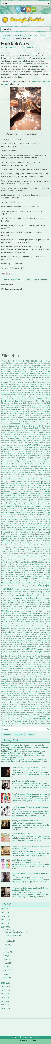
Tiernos (37, 702)
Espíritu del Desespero (35, 500)
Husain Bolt (44, 534)
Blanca (3, 403)
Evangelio (46, 504)
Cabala (47, 407)
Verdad (39, 715)
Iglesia (8, 536)
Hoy (8, 534)
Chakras (12, 426)
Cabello (11, 409)
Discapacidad (37, 475)
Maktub (24, 572)
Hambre (32, 527)
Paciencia (31, 613)
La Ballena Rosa (28, 556)
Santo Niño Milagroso (29, 675)
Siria (42, 683)
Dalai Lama (35, 451)
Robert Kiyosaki (28, 660)
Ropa (29, 662)
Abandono (16, 363)
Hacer (19, 527)
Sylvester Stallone (27, 695)
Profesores (46, 638)
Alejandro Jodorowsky (29, 373)
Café (23, 409)
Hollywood (46, 530)
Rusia (48, 662)
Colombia (40, 432)
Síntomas (33, 683)
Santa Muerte (36, 673)
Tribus (19, 706)
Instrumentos (45, 541)
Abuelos (16, 365)
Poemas (17, 632)
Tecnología (35, 698)
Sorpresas (39, 689)
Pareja (16, 620)
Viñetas (19, 719)
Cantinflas (27, 415)
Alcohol (11, 373)
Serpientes (10, 681)
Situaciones (5, 685)
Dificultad (4, 475)
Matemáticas (5, 581)
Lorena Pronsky (17, 566)
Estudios (34, 504)
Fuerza (3, 519)
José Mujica (45, 549)
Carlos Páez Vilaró (7, 420)
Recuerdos (46, 647)
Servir (16, 681)
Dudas (24, 481)
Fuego (35, 517)
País (42, 613)
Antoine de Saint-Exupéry (26, 386)
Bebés (34, 399)
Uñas (16, 710)
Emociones (45, 487)
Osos (16, 613)
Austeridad (24, 395)
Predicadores (18, 634)
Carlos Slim (17, 420)
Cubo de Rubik (24, 447)
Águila (21, 371)
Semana (40, 677)
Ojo (19, 609)
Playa (48, 630)
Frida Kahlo (26, 517)
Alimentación (13, 375)
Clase (12, 430)
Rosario (34, 662)
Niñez (36, 605)
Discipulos (46, 475)
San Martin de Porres (13, 671)
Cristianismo (32, 445)
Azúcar (36, 397)
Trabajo (37, 704)
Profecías (29, 638)
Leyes (29, 562)
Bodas (25, 403)
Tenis (20, 700)
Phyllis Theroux (34, 628)
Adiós (18, 369)
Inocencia (37, 541)
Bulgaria (16, 407)
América (47, 378)
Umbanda (16, 708)
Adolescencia (25, 369)
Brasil (19, 405)
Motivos (39, 596)
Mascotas (26, 579)
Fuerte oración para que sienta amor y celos (29, 768)
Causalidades (33, 422)
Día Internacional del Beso (27, 468)
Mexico (41, 589)
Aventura (10, 397)
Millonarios (5, 594)
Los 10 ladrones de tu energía (23, 781)
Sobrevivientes (20, 685)
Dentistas (4, 456)
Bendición (46, 399)
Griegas (29, 525)
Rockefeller (4, 662)
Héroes (3, 530)
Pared (11, 620)
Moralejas (20, 596)
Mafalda (4, 572)
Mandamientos (6, 575)
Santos (40, 675)
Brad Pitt (13, 405)
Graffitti (4, 525)
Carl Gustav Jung (44, 418)
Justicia (23, 554)
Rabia (11, 645)
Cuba (16, 447)
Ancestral (40, 380)
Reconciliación (36, 647)
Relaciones (25, 652)
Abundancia (24, 365)
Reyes (27, 658)
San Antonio (43, 666)
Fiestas (34, 512)
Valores (26, 713)
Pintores (4, 630)
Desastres (46, 458)
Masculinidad (36, 579)
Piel (48, 628)
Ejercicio (30, 485)
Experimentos (24, 506)
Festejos (29, 512)
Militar (47, 592)
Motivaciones (30, 596)
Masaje (8, 579)
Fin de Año (34, 36)
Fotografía (40, 514)
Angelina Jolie (22, 382)
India (28, 539)
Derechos (47, 456)
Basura (21, 399)
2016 (20, 361)
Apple (25, 388)
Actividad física (32, 367)
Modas (32, 594)
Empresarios (5, 491)
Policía (34, 632)
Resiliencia (21, 656)
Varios (31, 713)
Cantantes (12, 415)
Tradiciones (45, 704)
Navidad (13, 602)
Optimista (46, 609)
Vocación (42, 721)
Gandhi (11, 521)
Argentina (5, 392)
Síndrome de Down (24, 683)
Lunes (24, 568)
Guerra (35, 525)
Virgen (19, 721)
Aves (15, 397)
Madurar (38, 570)
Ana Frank (32, 380)
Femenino (38, 510)
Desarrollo (38, 458)
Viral (14, 721)
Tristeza (30, 706)
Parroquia (22, 620)
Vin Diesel (12, 719)
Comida (26, 434)
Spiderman (16, 691)
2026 (3, 909)
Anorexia (10, 384)
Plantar (30, 630)
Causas (42, 422)
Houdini (3, 534)
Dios (23, 474)
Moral (13, 596)
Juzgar (36, 554)
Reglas (10, 652)
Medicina (5, 583)
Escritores (13, 498)
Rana (28, 645)
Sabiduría (4, 664)
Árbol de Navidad (14, 390)
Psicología (19, 643)
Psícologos (35, 643)
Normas (4, 607)
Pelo (42, 624)
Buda (40, 405)
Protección (39, 641)
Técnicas (27, 698)
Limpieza (11, 564)
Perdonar (4, 626)
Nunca (21, 607)
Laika (8, 558)
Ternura (3, 702)
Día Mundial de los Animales (21, 470)
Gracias (41, 523)
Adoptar (33, 369)
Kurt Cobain (18, 556)
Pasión (41, 620)
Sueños (19, 693)
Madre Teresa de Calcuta (18, 570)
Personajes (45, 626)
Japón (21, 547)
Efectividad (11, 485)
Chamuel (25, 426)
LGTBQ (34, 562)
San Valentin (24, 671)
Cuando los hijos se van (21, 834)
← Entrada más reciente (11, 279)
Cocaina (38, 430)
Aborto (30, 363)
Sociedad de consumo (41, 685)
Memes (3, 586)
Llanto (38, 564)
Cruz (3, 447)
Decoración (29, 453)
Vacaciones (41, 710)
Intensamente (31, 543)
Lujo (19, 568)
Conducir (38, 436)
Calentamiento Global (41, 409)
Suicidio (42, 693)
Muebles (10, 598)
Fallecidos (10, 508)
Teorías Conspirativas (37, 700)
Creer (13, 445)
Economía (47, 481)
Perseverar (35, 626)
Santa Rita (46, 673)
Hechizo (38, 527)
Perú (11, 628)
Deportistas (31, 456)
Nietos (30, 605)
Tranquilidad (12, 706)
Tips (48, 702)
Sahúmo (36, 664)
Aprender (31, 388)
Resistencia (30, 656)
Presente (19, 636)
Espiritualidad (26, 502)
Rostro (39, 662)
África (3, 371)
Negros (34, 602)
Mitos (27, 594)
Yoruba (3, 725)
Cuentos (46, 447)
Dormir (8, 481)
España (47, 498)
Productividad (21, 638)
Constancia (35, 438)
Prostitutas (30, 641)
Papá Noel (19, 618)
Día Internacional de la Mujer (35, 466)
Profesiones (37, 638)
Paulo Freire (34, 622)
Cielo (35, 428)
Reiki (14, 652)
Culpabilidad (33, 449)
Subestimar (5, 693)
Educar (4, 485)
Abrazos (37, 363)
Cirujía (3, 430)
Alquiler (39, 375)
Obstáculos (46, 607)
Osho (12, 613)
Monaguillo (38, 594)
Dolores (21, 479)
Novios (16, 607)
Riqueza (4, 660)
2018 (28, 361)
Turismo (41, 706)
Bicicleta (23, 401)
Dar (44, 451)
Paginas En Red (10, 47)
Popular (7, 735)
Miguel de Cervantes (29, 592)
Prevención (36, 636)
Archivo (30, 735)
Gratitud (10, 525)
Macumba (46, 568)
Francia (4, 517)
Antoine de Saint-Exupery (9, 386)
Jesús (37, 547)
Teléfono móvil (45, 698)
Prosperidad (21, 641)
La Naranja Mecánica (42, 556)
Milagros (41, 592)
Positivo (10, 634)
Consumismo (45, 438)
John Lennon (10, 549)
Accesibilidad (45, 365)
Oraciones (6, 611)
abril (5, 967)
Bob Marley (18, 403)
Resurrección (14, 658)
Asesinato (46, 392)
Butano (41, 407)
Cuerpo (18, 449)
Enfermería (25, 494)
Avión (19, 397)
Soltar (42, 687)
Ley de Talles (14, 562)
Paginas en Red (30, 1040)
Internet (40, 543)
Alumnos (46, 375)
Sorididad (31, 689)
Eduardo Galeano (35, 483)
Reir (18, 652)
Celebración (5, 424)
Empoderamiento (31, 489)
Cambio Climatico (24, 411)
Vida (30, 717)
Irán (29, 545)
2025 (3, 912)
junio (5, 959)
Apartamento (11, 388)
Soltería (47, 687)
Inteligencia (5, 543)
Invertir (17, 545)
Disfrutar (30, 477)
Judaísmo (35, 552)
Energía (47, 491)
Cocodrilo (4, 432)
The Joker (17, 702)
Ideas (3, 536)
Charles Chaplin (35, 426)
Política (40, 632)
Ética (39, 504)
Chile (3, 428)
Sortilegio (47, 689)
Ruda (43, 662)
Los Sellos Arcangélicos (21, 860)
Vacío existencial (6, 713)
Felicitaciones (23, 36)
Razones (47, 645)
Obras (39, 607)
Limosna (4, 564)
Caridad (30, 418)
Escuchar (21, 498)
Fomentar (33, 514)
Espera (9, 500)
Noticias (10, 607)
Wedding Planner (13, 723)
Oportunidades (36, 609)
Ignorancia (15, 536)
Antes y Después (44, 384)
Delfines (47, 453)
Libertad (41, 562)
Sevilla (20, 681)
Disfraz (23, 477)
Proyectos (12, 643)
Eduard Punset (23, 483)
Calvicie (8, 411)
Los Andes (26, 566)
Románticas (22, 662)
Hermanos (46, 527)
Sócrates (4, 687)
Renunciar (12, 654)
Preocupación (11, 636)
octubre (7, 945)
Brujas (35, 405)
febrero (6, 974)
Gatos (36, 521)
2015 (3, 1001)
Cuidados (25, 449)
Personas (5, 628)
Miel (20, 592)
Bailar (41, 397)
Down (13, 481)
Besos (12, 401)
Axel (23, 397)
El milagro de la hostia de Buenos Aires (27, 821)
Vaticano (37, 713)
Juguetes (16, 554)
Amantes (23, 378)
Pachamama (23, 613)
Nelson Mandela (44, 602)
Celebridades (15, 424)
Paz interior (46, 622)
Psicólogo (27, 643)
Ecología (39, 481)
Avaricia (4, 397)
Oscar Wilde (5, 613)
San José (38, 668)
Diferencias (46, 472)
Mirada (12, 594)
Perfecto (12, 626)
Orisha (35, 611)
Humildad (30, 534)
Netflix (3, 605)
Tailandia (36, 695)
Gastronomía (23, 521)
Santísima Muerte (14, 675)
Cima (44, 428)
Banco (3, 399)
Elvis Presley (28, 487)
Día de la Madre (20, 462)
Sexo (24, 681)
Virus (25, 721)
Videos (42, 717)
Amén (41, 378)
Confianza (46, 436)
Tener (16, 700)
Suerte (25, 693)
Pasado (29, 620)
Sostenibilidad (6, 691)
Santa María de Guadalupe (19, 673)
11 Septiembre (5, 361)
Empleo (21, 489)
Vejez (48, 713)
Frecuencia (18, 517)
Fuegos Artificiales (44, 517)
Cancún (47, 413)
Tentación (26, 700)
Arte (25, 392)
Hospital (46, 532)
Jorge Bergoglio (21, 549)
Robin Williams (40, 660)
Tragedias (4, 706)
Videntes (35, 717)
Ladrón (3, 558)
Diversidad (46, 477)
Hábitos (8, 527)
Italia (43, 545)
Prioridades (5, 638)
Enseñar (4, 496)
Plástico (42, 630)
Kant (40, 554)
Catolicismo (22, 422)
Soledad (21, 687)
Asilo (8, 395)
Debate (3, 453)
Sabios (12, 664)
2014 (16, 361)
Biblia (17, 401)
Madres (32, 570)
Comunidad (22, 436)
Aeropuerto (46, 369)
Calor (3, 411)
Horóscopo (39, 532)
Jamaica (15, 547)
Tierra (43, 702)
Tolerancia (4, 704)
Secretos (9, 677)
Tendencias (9, 700)
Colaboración (20, 432)
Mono (8, 596)
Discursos (16, 477)
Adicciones (11, 369)
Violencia (34, 719)
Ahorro (27, 371)
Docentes (4, 479)
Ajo (37, 371)
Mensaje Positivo (29, 586)
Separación (38, 679)
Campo (27, 413)
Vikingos (4, 719)
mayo (6, 963)
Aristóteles (13, 392)
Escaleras (4, 498)
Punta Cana (5, 645)
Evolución (10, 506)
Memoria (10, 586)
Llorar (43, 564)
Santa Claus (42, 671)
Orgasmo (24, 611)
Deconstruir (20, 453)
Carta (35, 420)
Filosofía (41, 512)
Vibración (24, 717)
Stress (48, 691)
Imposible (4, 539)
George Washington (26, 523)
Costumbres (28, 443)
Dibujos (8, 472)
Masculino (46, 579)
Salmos (47, 664)
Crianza (18, 445)
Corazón (19, 441)
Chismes (13, 428)
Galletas (4, 521)
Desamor (11, 458)
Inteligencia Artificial (18, 543)
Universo (10, 710)
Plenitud (4, 632)
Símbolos (14, 683)
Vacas (48, 710)
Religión (39, 651)
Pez (27, 628)
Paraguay (40, 618)
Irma (32, 545)
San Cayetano (10, 668)
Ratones (41, 645)
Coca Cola (32, 430)
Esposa (35, 502)
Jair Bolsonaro (6, 547)
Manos (21, 575)
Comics (13, 434)
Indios (33, 539)
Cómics (19, 434)
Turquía (47, 706)
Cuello (40, 447)
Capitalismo (5, 418)
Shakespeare (39, 681)
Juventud (29, 554)
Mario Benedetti (32, 577)
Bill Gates (38, 401)
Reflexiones (38, 649)
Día (30, 460)
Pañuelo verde (28, 615)
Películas (36, 624)
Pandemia (20, 615)
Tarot (22, 698)
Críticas (47, 445)
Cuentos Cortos (7, 449)
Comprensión (13, 436)
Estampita (4, 504)
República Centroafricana (25, 654)
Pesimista (21, 628)
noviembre (8, 941)
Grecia (16, 525)
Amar (29, 378)
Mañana (4, 577)
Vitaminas (31, 721)
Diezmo (38, 472)
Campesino (20, 413)
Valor (15, 713)
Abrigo (3, 365)
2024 (3, 916)
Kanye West (46, 554)
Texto (10, 702)
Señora (32, 679)
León (36, 560)
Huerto (12, 534)
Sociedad (29, 685)
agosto (6, 952)
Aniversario (46, 382)
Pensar (47, 624)
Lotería (47, 566)
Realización (11, 647)
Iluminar (30, 536)
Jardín (26, 547)
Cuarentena (9, 447)
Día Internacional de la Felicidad (12, 466)
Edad (3, 483)
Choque (18, 428)
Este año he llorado (13, 936)
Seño (27, 679)
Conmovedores (13, 438)
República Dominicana (9, 656)
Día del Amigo (14, 464)
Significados (5, 683)
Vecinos (42, 713)
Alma (21, 375)
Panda (13, 615)
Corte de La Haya (39, 441)
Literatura (32, 564)
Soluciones (4, 689)
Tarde (12, 698)
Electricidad (13, 487)
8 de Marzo (46, 361)
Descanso (4, 460)
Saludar (26, 666)
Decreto (36, 453)
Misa (17, 594)
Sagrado (29, 664)
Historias (31, 529)
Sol (9, 687)
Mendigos (18, 586)
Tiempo (31, 702)
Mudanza (4, 598)
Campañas (12, 413)
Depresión (39, 456)
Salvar (31, 666)
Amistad (11, 380)
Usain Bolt (28, 710)
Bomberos (40, 403)
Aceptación (11, 367)
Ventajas (28, 715)
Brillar (24, 405)
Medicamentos (45, 581)
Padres (37, 613)
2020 (33, 361)
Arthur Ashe (31, 392)
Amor (18, 380)
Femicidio (46, 510)
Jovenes (17, 552)
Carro (31, 420)
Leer (48, 558)
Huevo (16, 534)
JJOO (3, 549)
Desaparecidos (21, 458)
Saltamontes (5, 666)
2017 (25, 361)
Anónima (4, 384)
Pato (2, 622)
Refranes (47, 649)
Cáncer (32, 413)
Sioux (38, 683)
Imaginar (47, 536)
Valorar (20, 713)
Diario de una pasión (43, 470)
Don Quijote (28, 479)
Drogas (18, 481)
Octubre (3, 609)
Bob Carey (10, 403)
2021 (3, 927)
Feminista (14, 512)
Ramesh (23, 645)
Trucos (36, 706)
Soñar (25, 689)
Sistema (47, 683)
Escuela (28, 498)
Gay (41, 521)
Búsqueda (35, 407)
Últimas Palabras (7, 708)
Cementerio (33, 424)
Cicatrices (24, 428)
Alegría (17, 373)
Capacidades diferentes (41, 415)
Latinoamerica (16, 558)
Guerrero (41, 525)
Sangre (35, 671)
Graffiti (47, 523)
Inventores (5, 545)
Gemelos (47, 521)
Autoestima (37, 395)
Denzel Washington (14, 456)
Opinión (27, 609)
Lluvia (48, 564)
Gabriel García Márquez (26, 519)
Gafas (48, 519)
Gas (16, 521)
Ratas (32, 645)
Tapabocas (5, 698)
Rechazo (18, 647)
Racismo (17, 645)
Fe (9, 510)
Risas (11, 660)
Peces (9, 624)
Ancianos (4, 382)
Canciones (40, 413)
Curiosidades (26, 451)
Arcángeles (45, 390)
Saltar (11, 666)
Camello (33, 411)
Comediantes (5, 434)
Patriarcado (8, 622)
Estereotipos (13, 504)
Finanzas (13, 514)
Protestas (47, 641)
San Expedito (29, 668)
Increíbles (21, 539)
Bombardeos (32, 403)
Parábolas (26, 618)
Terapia (47, 700)
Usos (34, 710)
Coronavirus (27, 441)
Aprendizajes (40, 388)
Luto (28, 568)
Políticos (46, 632)
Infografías (5, 541)
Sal (41, 664)
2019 (3, 987)
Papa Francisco (44, 615)
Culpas (40, 449)
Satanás (47, 675)
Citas (8, 430)
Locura (3, 566)
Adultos (39, 369)
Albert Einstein (44, 371)
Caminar (40, 411)
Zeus (11, 725)
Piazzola (43, 628)
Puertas (47, 643)
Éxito (17, 506)
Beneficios (5, 401)
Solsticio (36, 687)
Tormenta (12, 704)
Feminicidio (5, 512)
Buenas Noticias (7, 407)
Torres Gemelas (21, 704)
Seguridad (33, 677)
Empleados (13, 489)
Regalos (4, 652)
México (47, 589)
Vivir (37, 721)
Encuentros (27, 491)
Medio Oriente (33, 583)
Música (15, 600)
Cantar (20, 415)
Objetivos (27, 607)
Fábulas (32, 506)
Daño (40, 451)
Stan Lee (31, 691)
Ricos (37, 658)
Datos (48, 451)
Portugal (4, 634)
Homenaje (13, 532)
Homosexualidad (22, 532)
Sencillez (9, 679)
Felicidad (20, 510)
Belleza (40, 399)
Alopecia (27, 375)
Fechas (13, 510)
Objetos (34, 607)
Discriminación (6, 477)
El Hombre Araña (40, 485)
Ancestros (46, 380)
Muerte (16, 598)
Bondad (47, 403)
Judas (42, 552)
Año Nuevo (12, 36)
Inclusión (13, 539)
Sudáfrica (13, 693)
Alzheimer (4, 378)
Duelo (28, 481)
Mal (30, 572)
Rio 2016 (47, 658)
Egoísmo (23, 485)
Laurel (23, 558)
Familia (23, 508)
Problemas (13, 638)
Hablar (14, 527)
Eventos (3, 506)
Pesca (15, 628)
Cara (12, 418)
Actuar (47, 367)
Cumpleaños (5, 451)
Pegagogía (22, 624)
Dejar (42, 453)
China (7, 428)
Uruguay (21, 710)
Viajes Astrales (16, 717)
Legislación (9, 560)
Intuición (47, 543)
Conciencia (30, 436)
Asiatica (4, 395)
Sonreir (12, 689)
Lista (26, 564)
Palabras (4, 615)
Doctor (11, 479)
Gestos (35, 523)
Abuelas (9, 365)
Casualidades (11, 422)
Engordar (33, 494)
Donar (3, 481)
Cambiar (15, 411)
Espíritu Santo (15, 502)
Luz (32, 568)
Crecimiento (5, 445)
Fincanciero (20, 514)
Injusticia (29, 541)
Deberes (9, 453)
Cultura (47, 449)
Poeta (30, 632)
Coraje (12, 441)
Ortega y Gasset (44, 611)
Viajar (8, 717)
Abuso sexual (35, 365)
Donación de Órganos (41, 479)
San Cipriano (19, 668)
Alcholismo (4, 373)
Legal (3, 560)
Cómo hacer (36, 434)
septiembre (8, 948)
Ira (26, 545)
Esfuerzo (35, 498)
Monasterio (46, 594)
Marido (23, 577)
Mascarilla (16, 579)
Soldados (14, 687)
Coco (48, 430)
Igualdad (23, 536)
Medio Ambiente (22, 583)
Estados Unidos (44, 502)
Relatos (32, 652)
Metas (36, 589)
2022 (36, 361)
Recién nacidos (27, 647)
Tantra (47, 695)
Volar (48, 721)
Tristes (24, 706)
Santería (4, 675)
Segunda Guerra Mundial (21, 677)
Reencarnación (18, 649)
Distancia (38, 477)
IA (49, 534)
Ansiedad (17, 384)
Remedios (47, 652)
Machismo (38, 568)
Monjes (3, 596)
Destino (25, 460)
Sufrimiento (33, 693)
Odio (9, 609)
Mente (23, 589)
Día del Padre (45, 464)
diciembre (7, 930)
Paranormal (5, 620)
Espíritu (24, 500)
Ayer (26, 397)
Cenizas (40, 424)
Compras (4, 436)
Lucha (3, 568)
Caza (48, 422)
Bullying (23, 407)
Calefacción (29, 409)
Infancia (40, 539)
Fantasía (38, 508)
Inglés (23, 541)
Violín (10, 721)
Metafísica (29, 589)
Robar (20, 660)
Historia (23, 530)
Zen (7, 725)
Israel (39, 545)
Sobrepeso (12, 685)
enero (6, 978)
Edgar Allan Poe (11, 483)
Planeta (24, 630)
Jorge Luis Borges (34, 549)
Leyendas (23, 562)
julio (5, 956)
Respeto (37, 656)
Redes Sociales (7, 649)
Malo (34, 572)
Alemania (4, 375)
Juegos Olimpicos (7, 554)
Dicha (14, 472)
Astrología (14, 395)
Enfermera (17, 494)
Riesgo (41, 658)
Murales (4, 600)
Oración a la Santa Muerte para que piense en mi (31, 794)
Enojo (38, 494)
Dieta (33, 472)
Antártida (25, 384)
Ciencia (40, 428)
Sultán (48, 693)
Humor (37, 534)
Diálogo (33, 470)
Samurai (36, 666)
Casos (3, 422)
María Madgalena (14, 577)
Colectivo (28, 432)
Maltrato (40, 572)
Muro (9, 600)
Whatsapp (23, 723)
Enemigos (38, 491)
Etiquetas (18, 735)
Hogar (38, 530)
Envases (26, 496)
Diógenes (17, 475)
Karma (3, 556)
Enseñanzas (45, 494)
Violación (26, 719)
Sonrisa (18, 689)
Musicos (22, 600)
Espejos (3, 500)
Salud (16, 666)
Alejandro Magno (44, 373)
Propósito (12, 641)
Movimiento (46, 596)
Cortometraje (5, 443)
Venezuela (9, 715)
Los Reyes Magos (38, 566)
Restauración (45, 656)
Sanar (30, 671)
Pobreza (10, 632)
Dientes (27, 472)
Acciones (4, 367)
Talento (42, 695)
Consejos (25, 438)
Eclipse (33, 481)
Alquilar (33, 375)
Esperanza (17, 500)
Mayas (37, 581)
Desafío (3, 458)
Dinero (11, 475)
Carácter (17, 418)
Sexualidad (31, 681)
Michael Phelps (6, 592)
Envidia (32, 496)
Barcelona (15, 399)
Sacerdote (20, 664)
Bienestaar (30, 401)
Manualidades (44, 575)
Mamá (47, 572)
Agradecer (10, 371)
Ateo (19, 395)
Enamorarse (17, 491)
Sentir (24, 679)
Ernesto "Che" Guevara (42, 496)
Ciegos (30, 428)
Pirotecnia (11, 630)
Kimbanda (10, 556)
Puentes (41, 643)
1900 (12, 361)
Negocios (28, 602)
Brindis (29, 405)
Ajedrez (33, 371)
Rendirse (4, 654)
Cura (11, 451)
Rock (48, 660)
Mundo (47, 598)
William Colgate (40, 723)
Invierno (22, 545)
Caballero (4, 409)
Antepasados (33, 384)
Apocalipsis (19, 388)
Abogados (23, 363)
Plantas (36, 630)
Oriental (30, 611)
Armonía (20, 392)
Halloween (25, 527)
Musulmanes (31, 600)
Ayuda (31, 397)
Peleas (29, 624)
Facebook (39, 506)
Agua (17, 371)
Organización (16, 611)
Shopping (47, 681)
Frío (31, 517)
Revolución (21, 658)
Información (15, 541)
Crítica (41, 445)
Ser (44, 679)
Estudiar (27, 504)
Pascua (35, 620)
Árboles (25, 390)
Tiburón (24, 702)
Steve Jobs (39, 691)
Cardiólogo (23, 418)
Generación (5, 523)
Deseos (11, 460)
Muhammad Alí (25, 598)
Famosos (30, 508)
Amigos (4, 380)
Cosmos (20, 443)
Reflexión (28, 649)
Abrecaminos (45, 363)
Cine (48, 428)
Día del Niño (35, 464)
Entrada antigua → (41, 279)
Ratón (36, 645)
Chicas (47, 426)
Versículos (46, 715)
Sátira (3, 677)
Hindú (18, 530)
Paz (40, 622)
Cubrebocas (33, 447)
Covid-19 (37, 443)
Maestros (46, 570)
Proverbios (4, 643)
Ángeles (13, 382)
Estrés (21, 504)
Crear (43, 443)
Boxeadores (5, 405)
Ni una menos (12, 605)
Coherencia (11, 432)
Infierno (47, 539)
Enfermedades (7, 494)
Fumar (9, 519)
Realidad (4, 647)
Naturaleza (5, 602)
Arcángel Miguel (34, 390)
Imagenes (38, 536)
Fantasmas (46, 508)
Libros (47, 562)
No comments (28, 47)
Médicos (12, 583)
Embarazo (37, 487)
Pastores (47, 620)
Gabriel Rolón (40, 519)
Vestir (3, 717)
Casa (40, 420)
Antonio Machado (40, 386)
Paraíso (47, 618)
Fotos (47, 514)
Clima (26, 430)
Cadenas (17, 409)
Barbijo (8, 399)
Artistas (38, 392)
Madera (4, 570)
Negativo (21, 602)
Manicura (14, 575)
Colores (47, 432)
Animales (32, 382)
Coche (43, 430)
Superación (5, 695)
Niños (41, 605)
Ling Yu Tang (19, 564)
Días (3, 472)
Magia (10, 572)
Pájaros (47, 613)
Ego (17, 485)
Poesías (24, 632)
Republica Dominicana (42, 654)
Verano (34, 715)
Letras (41, 560)
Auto (30, 395)
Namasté (39, 600)
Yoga (48, 723)
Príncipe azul (45, 636)
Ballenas (47, 397)
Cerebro (47, 424)
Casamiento (46, 420)
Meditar (42, 583)
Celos (22, 424)
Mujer (32, 598)
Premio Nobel (34, 634)
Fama (17, 508)
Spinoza (23, 691)
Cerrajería (4, 426)
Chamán (18, 426)
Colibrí (34, 432)
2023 (40, 361)
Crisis (24, 445)
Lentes (32, 560)
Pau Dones (16, 622)
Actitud (23, 367)
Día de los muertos (34, 462)
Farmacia (4, 510)
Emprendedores (44, 489)
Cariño (35, 418)
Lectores (37, 558)
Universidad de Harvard (32, 708)
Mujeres (40, 598)
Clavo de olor (19, 430)
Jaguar (47, 545)
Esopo (41, 498)
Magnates (17, 572)
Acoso (18, 367)
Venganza (16, 715)
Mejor (48, 583)
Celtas (27, 424)
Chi (43, 426)
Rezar (32, 658)
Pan (9, 615)
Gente (17, 523)
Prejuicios (26, 634)
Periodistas (19, 626)
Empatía (4, 489)
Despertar (18, 460)
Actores (41, 367)
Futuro (14, 519)
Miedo (15, 592)
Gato (31, 521)
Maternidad (21, 581)
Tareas (17, 698)
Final (7, 514)
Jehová (31, 547)
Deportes (24, 456)
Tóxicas (30, 704)
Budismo (46, 405)
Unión (22, 708)
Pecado (3, 624)
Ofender (14, 609)
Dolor (16, 479)
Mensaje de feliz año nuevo (15, 43)
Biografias (46, 401)
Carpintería (25, 420)
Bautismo (28, 399)
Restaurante (5, 658)
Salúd (21, 666)
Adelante (4, 369)
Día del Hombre (25, 464)
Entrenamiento (11, 496)
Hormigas (32, 532)
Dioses (29, 475)
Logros (9, 566)
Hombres (5, 532)
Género (11, 523)
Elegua (21, 487)
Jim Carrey (45, 547)
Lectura (43, 558)
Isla (35, 545)
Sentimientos (17, 679)
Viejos (47, 717)
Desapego (30, 458)
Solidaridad (29, 687)
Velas (3, 715)
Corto (48, 441)
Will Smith (30, 723)
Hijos (13, 530)
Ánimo (39, 382)
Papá (36, 615)
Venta (22, 715)
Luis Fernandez (12, 568)
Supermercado (15, 695)
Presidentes (28, 636)
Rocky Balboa (13, 662)
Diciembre (21, 472)
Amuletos (24, 380)
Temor (3, 700)
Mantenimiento (28, 575)
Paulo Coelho (25, 622)
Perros (27, 626)
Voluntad (4, 723)
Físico (27, 514)
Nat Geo (47, 600)
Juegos (47, 552)
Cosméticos (13, 443)
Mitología (22, 594)
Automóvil (46, 395)
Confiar (3, 438)
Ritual (16, 660)
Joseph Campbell (7, 552)
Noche (47, 605)
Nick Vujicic (23, 605)
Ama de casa (14, 378)
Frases (10, 516)
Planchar (18, 630)
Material (13, 581)
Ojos (22, 609)
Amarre (35, 378)
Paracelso (34, 618)
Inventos (12, 545)
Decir (14, 453)
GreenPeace (22, 525)
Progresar (4, 641)
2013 (3, 1008)
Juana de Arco (26, 552)
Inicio (4, 36)
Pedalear (15, 624)
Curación (17, 451)
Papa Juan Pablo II (8, 618)
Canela (3, 415)
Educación (45, 483)
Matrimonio (30, 581)
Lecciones (30, 558)
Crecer (48, 443)
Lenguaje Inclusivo (21, 560)
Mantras (36, 575)
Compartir (46, 434)
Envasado (20, 496)
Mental (17, 589)
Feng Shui (22, 512)
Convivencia (5, 441)
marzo (6, 970)
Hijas (8, 530)
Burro (29, 407)
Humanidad (23, 534)
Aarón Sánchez (6, 363)
